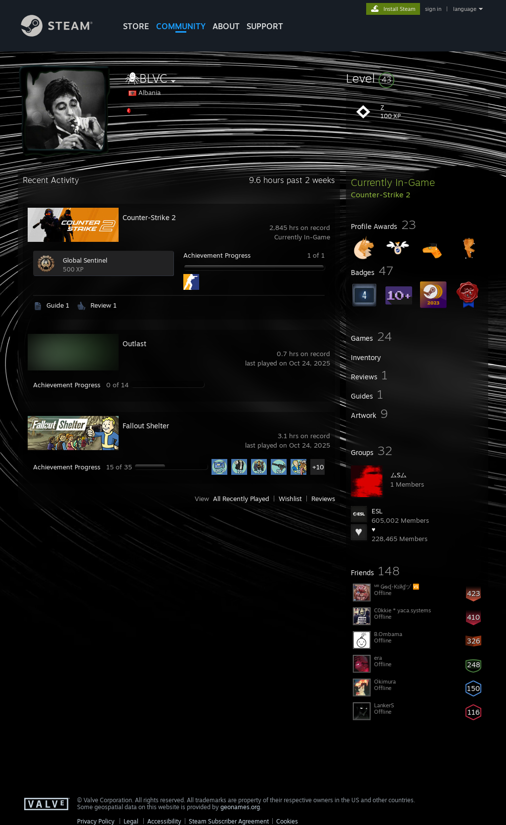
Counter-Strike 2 (149, 217)
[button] (417, 78)
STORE (136, 26)
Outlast (134, 343)
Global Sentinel (85, 260)
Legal (131, 821)
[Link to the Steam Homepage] (64, 34)
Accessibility (164, 821)
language (464, 8)
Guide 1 (57, 305)
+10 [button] (318, 467)
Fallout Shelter (146, 425)
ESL (377, 511)
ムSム (398, 475)
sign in (433, 8)
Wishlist (290, 499)
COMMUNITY (181, 26)
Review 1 (103, 305)
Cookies (287, 821)
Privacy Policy (96, 821)
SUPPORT (265, 26)
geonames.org (240, 807)
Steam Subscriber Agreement (229, 821)
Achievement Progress (217, 255)
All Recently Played (241, 499)
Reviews (323, 499)
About (226, 26)
